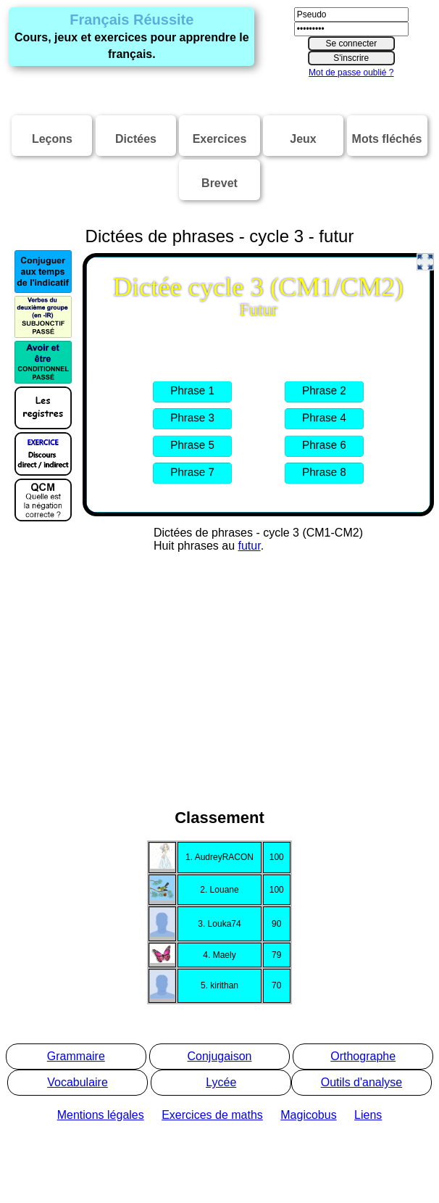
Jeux (303, 139)
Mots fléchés (387, 139)
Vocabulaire (77, 1082)
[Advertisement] (219, 704)
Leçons (52, 139)
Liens (368, 1115)
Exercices (220, 139)
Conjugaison (220, 1056)
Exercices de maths (212, 1115)
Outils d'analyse (361, 1082)
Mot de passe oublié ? (351, 72)
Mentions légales (100, 1115)
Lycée (221, 1082)
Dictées (135, 139)
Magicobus (308, 1115)
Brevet (219, 183)
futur (249, 546)
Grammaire (76, 1056)
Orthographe (363, 1056)
